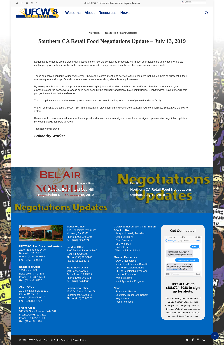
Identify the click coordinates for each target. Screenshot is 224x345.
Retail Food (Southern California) (121, 33)
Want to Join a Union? (127, 250)
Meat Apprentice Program (129, 281)
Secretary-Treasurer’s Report (131, 295)
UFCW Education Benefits (129, 267)
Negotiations (94, 33)
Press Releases (124, 301)
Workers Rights (123, 278)
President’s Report (125, 291)
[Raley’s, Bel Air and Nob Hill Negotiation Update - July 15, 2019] (61, 190)
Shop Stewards (123, 240)
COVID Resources (125, 260)
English (186, 2)
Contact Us (121, 247)
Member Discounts (125, 274)
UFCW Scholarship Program (131, 271)
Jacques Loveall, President (130, 233)
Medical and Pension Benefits (131, 264)
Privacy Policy (79, 340)
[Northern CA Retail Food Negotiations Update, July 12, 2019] (162, 190)
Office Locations (124, 237)
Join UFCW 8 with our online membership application (112, 3)
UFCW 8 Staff (123, 243)
